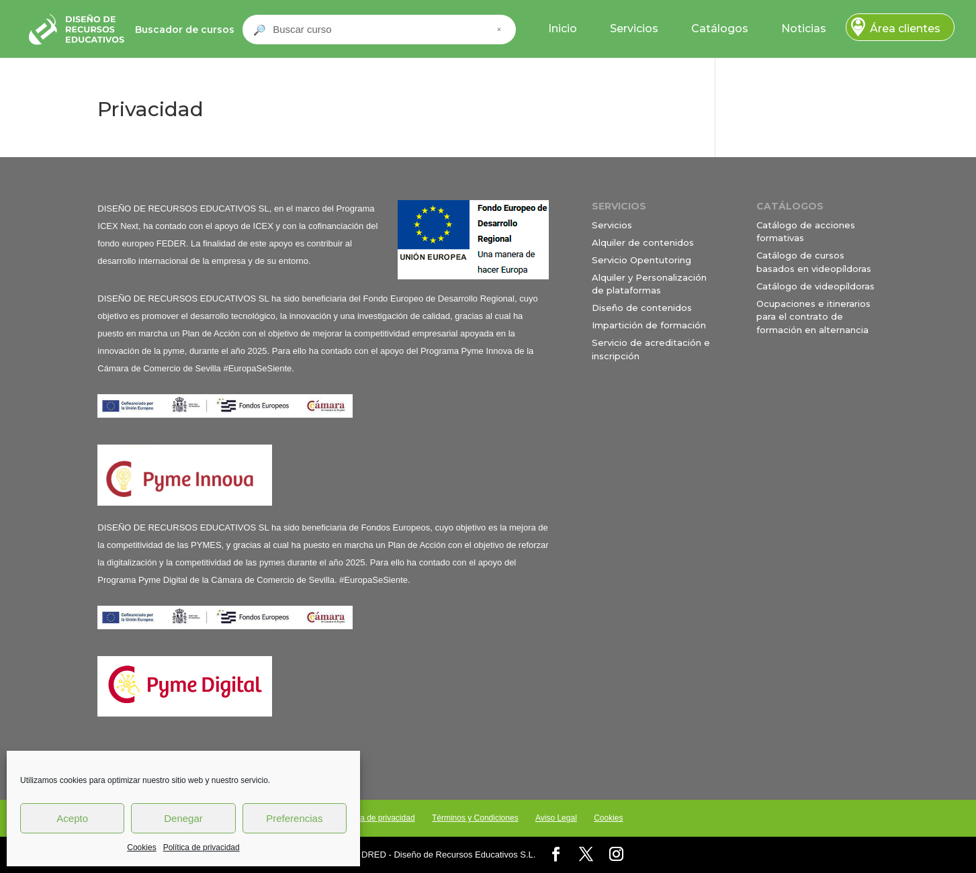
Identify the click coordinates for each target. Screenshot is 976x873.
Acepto (72, 818)
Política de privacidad (201, 847)
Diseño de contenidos (642, 307)
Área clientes (905, 28)
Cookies (141, 847)
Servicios (634, 28)
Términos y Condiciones (475, 818)
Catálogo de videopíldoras (815, 286)
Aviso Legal (556, 818)
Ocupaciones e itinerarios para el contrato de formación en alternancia (813, 316)
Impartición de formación (649, 325)
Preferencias (294, 818)
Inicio (562, 28)
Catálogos (719, 28)
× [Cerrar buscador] (499, 30)
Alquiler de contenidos (643, 242)
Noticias (803, 28)
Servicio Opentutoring (641, 260)
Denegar (183, 818)
